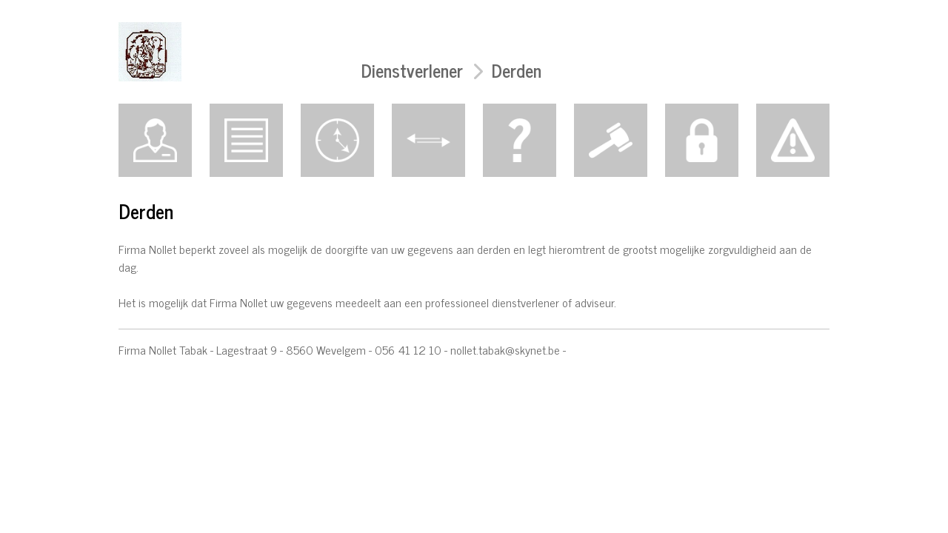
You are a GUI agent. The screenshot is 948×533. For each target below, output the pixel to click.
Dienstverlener (412, 70)
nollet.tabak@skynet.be (505, 349)
